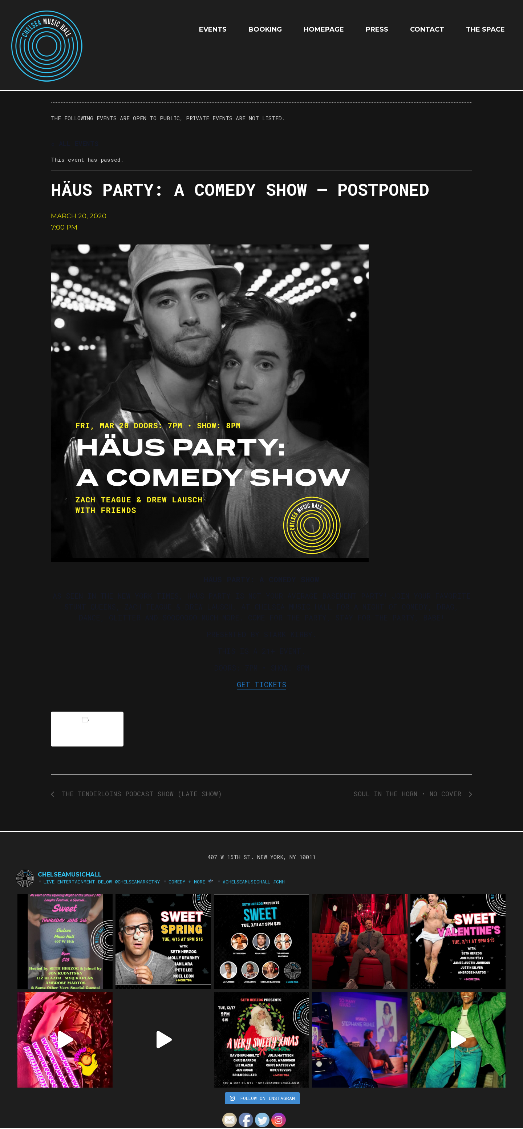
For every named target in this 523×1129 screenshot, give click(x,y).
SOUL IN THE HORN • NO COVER (409, 793)
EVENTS (213, 29)
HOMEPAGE (324, 29)
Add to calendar (87, 729)
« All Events (74, 143)
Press (377, 29)
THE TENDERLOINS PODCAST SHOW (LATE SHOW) (140, 793)
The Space (485, 29)
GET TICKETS (261, 684)
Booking (265, 29)
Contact (427, 29)
